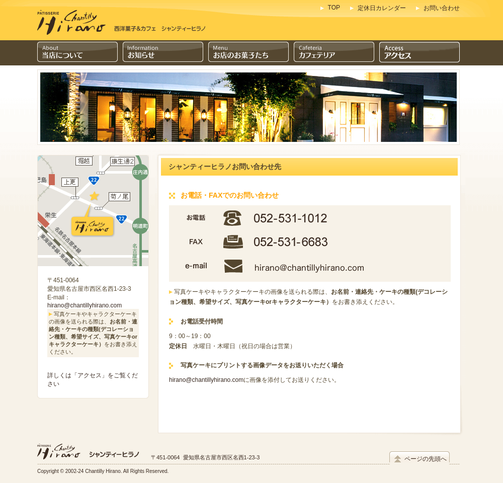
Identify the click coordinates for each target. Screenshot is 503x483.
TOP (334, 7)
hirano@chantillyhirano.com (84, 305)
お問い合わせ (442, 8)
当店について (77, 53)
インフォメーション (163, 53)
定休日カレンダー (382, 8)
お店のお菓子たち (248, 53)
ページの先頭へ (425, 458)
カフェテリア (334, 53)
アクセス (419, 53)
